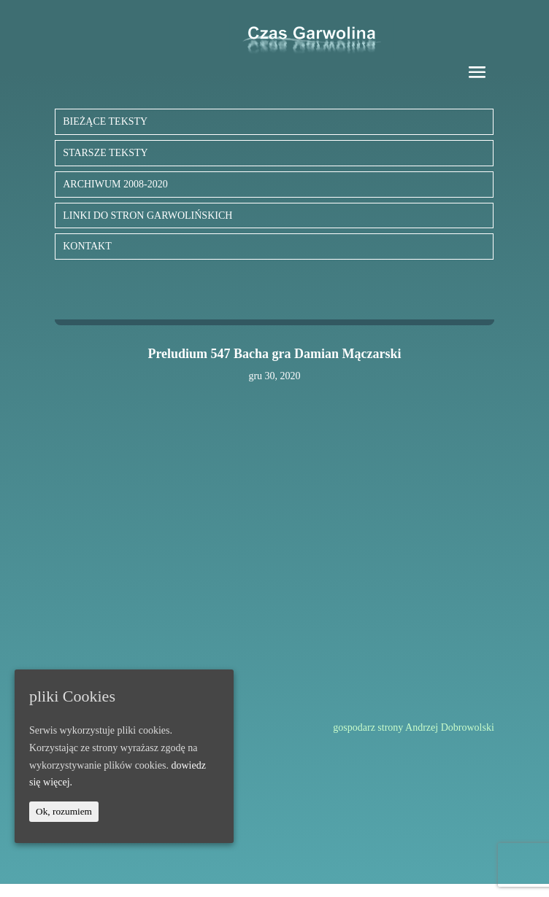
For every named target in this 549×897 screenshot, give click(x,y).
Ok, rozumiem (64, 811)
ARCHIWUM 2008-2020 (115, 184)
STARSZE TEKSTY (105, 152)
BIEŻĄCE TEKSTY (105, 121)
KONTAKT (87, 246)
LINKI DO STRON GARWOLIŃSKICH (147, 215)
